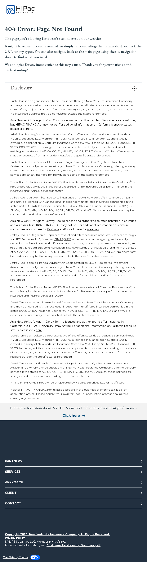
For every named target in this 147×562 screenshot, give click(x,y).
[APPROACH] (73, 482)
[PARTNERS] (73, 461)
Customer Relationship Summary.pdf (73, 545)
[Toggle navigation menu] (139, 9)
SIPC (67, 138)
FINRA (58, 138)
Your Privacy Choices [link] (15, 557)
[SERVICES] (73, 472)
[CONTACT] (73, 503)
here (29, 129)
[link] (73, 91)
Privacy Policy (15, 538)
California (53, 229)
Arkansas (93, 229)
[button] (134, 88)
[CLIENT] (73, 493)
